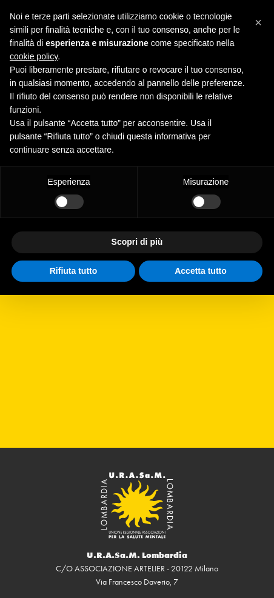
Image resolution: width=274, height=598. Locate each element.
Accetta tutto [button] (201, 271)
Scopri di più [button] (137, 242)
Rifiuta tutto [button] (74, 271)
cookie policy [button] (34, 56)
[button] (258, 19)
